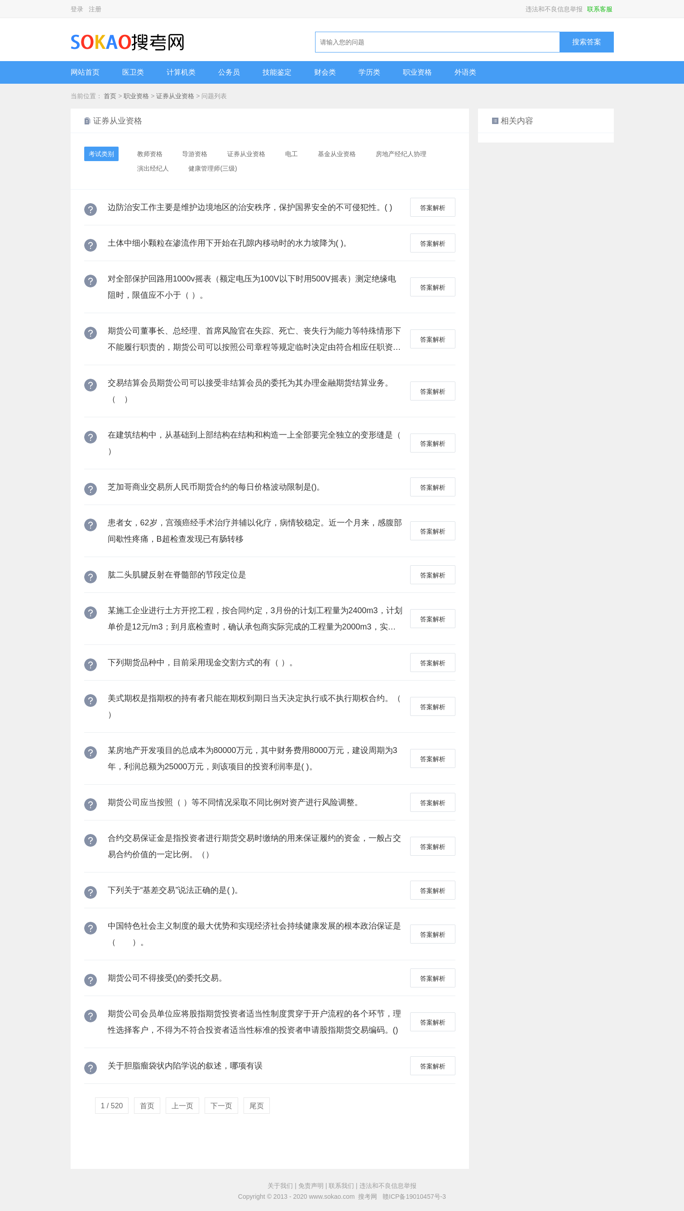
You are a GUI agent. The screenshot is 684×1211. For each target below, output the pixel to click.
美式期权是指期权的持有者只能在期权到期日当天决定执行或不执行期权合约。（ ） (254, 706)
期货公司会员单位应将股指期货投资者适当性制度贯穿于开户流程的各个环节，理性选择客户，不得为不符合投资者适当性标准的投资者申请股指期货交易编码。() (254, 1022)
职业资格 (417, 72)
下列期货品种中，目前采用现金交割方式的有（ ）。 (202, 662)
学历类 (369, 72)
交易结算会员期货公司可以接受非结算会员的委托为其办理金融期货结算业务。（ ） (250, 391)
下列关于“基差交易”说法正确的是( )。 (175, 890)
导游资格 (194, 153)
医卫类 (133, 72)
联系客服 (599, 9)
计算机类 (181, 72)
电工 (291, 153)
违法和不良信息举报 (554, 9)
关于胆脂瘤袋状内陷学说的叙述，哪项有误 (185, 1065)
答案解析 (432, 207)
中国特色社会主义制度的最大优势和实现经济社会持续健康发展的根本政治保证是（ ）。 (254, 934)
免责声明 (311, 1185)
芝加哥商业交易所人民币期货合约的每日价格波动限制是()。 (216, 486)
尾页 (256, 1106)
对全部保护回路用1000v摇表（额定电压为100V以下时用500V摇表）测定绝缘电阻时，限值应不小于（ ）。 (252, 287)
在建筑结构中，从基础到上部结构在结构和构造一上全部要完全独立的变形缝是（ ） (254, 443)
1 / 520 (112, 1106)
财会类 (325, 72)
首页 (110, 96)
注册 (95, 9)
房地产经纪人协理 (401, 153)
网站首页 (85, 72)
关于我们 (280, 1185)
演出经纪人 (153, 168)
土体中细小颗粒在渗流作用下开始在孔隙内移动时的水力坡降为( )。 (230, 243)
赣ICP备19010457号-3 (414, 1196)
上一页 (182, 1106)
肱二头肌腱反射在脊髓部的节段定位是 (177, 574)
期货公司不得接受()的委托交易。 (167, 977)
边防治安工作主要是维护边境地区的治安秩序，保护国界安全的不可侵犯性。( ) (250, 207)
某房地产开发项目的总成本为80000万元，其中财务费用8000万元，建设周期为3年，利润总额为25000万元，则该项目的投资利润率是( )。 (252, 758)
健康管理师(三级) (212, 168)
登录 (77, 9)
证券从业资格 (175, 96)
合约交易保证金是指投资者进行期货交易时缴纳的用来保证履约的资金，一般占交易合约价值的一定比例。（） (254, 846)
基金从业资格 (337, 153)
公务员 (229, 72)
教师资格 (150, 153)
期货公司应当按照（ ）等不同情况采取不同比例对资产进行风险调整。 (235, 802)
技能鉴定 (277, 72)
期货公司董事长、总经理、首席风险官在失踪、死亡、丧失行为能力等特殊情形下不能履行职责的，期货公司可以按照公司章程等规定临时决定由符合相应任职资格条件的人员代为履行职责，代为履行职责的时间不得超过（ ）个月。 (254, 340)
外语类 (465, 72)
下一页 (221, 1106)
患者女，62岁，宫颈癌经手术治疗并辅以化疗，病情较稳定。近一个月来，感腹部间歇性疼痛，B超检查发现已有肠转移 (255, 531)
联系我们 (341, 1185)
